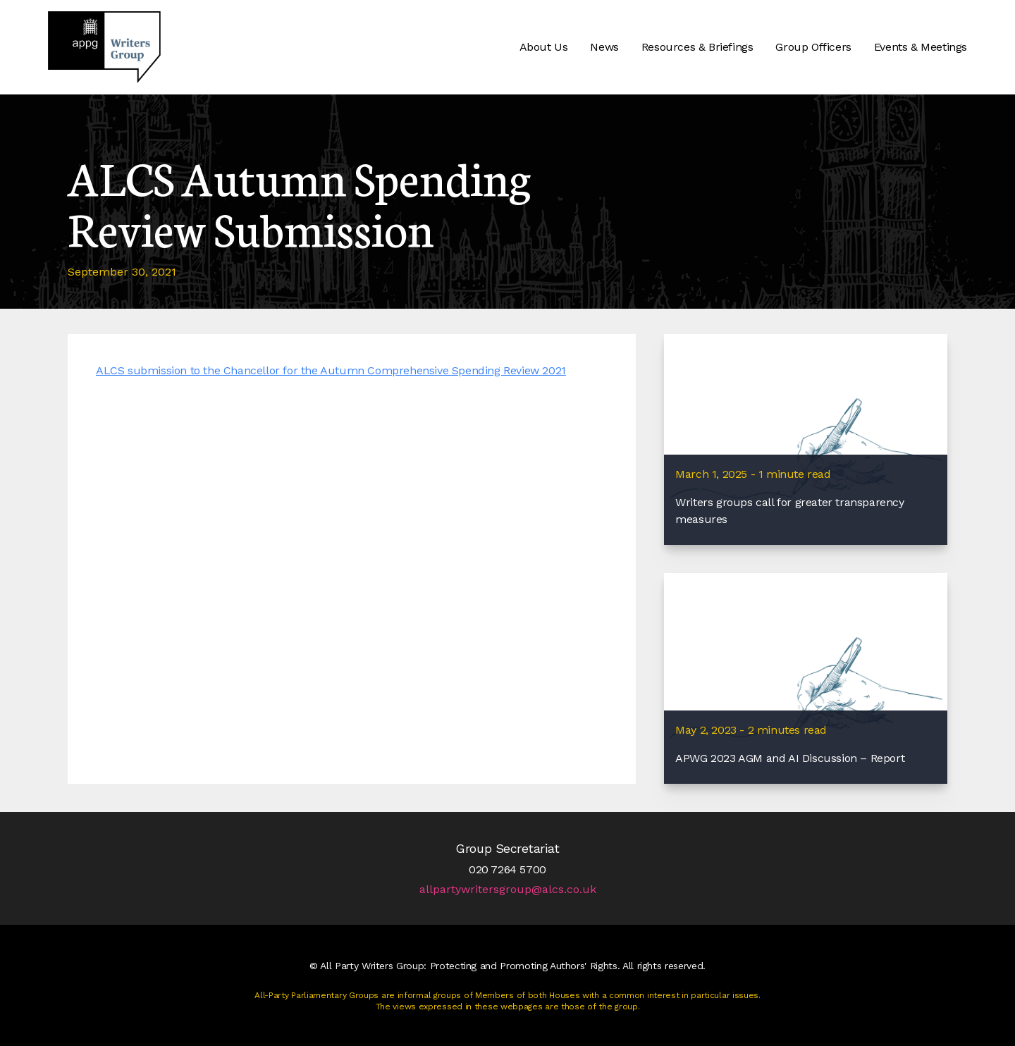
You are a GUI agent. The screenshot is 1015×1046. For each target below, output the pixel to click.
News (604, 47)
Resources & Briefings (697, 47)
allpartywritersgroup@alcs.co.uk (507, 889)
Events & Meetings (920, 47)
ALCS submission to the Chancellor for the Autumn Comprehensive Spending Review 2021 (331, 370)
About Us (543, 47)
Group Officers (813, 47)
